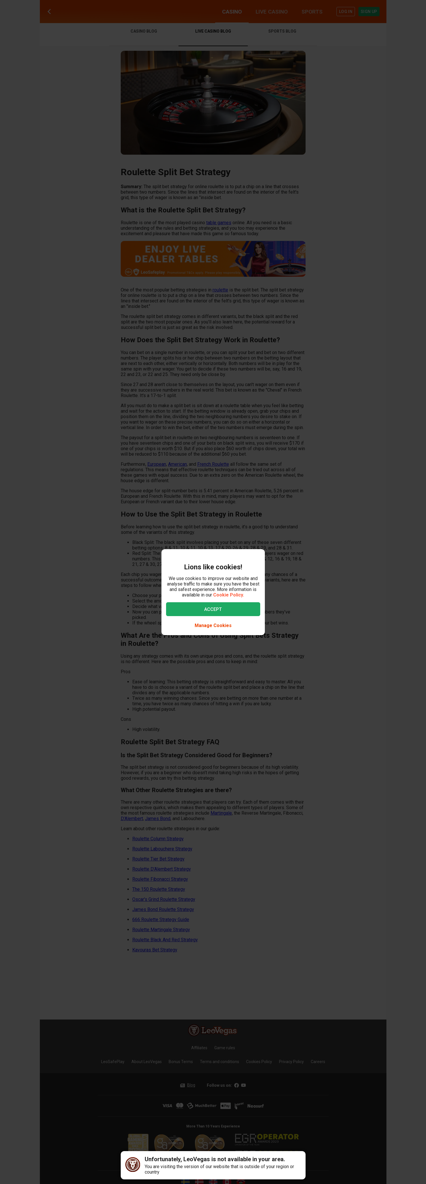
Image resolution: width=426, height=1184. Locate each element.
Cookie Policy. (228, 595)
